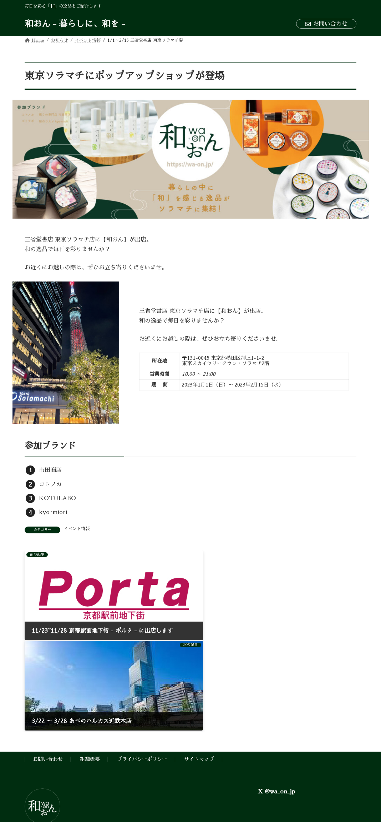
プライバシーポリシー (142, 659)
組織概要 (90, 659)
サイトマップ (199, 659)
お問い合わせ (326, 24)
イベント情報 (77, 529)
